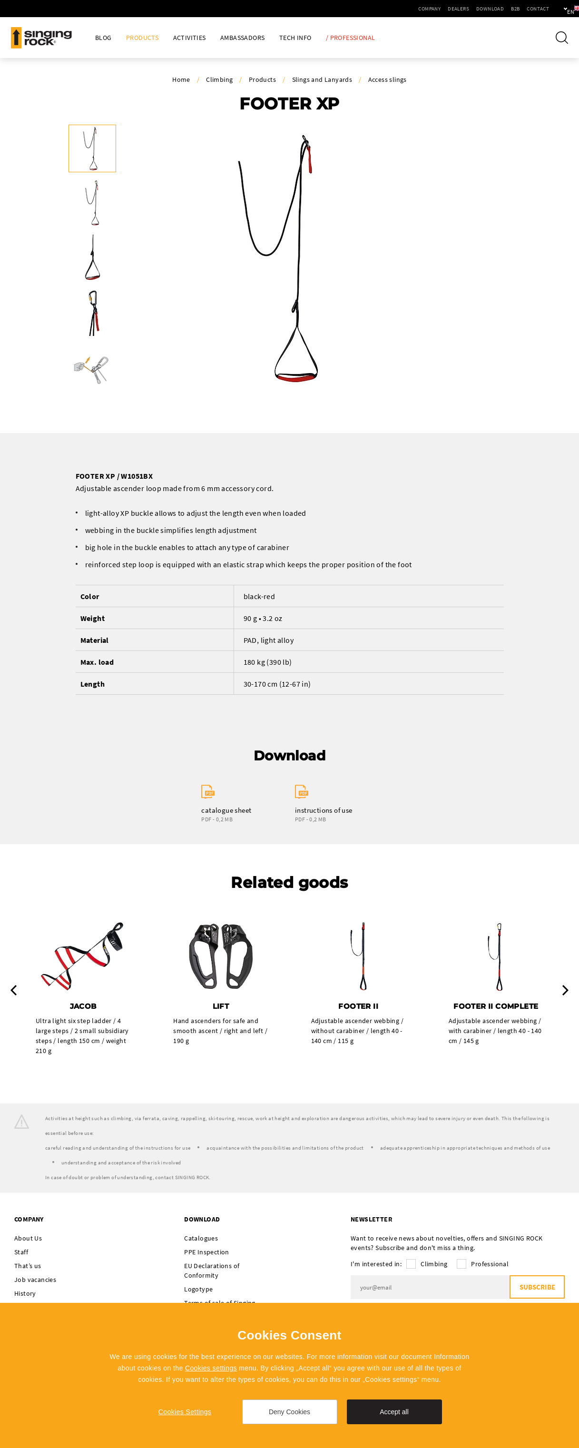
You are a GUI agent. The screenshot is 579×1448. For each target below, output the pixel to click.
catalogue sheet (226, 810)
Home (181, 79)
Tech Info (295, 37)
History (25, 1294)
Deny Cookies (289, 1412)
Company (397, 8)
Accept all (394, 1412)
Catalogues (201, 1238)
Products (142, 37)
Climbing (219, 79)
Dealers (426, 8)
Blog (103, 37)
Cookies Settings (184, 1412)
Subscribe (536, 1287)
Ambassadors (242, 37)
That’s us (27, 1266)
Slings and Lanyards (322, 79)
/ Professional (350, 37)
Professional (490, 1264)
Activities (189, 37)
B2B (483, 8)
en (555, 8)
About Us (28, 1238)
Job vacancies (35, 1280)
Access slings (387, 79)
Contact (505, 8)
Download (457, 8)
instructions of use (324, 810)
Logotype (198, 1289)
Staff (21, 1252)
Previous (13, 990)
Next (565, 990)
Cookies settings (211, 1368)
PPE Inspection (206, 1252)
